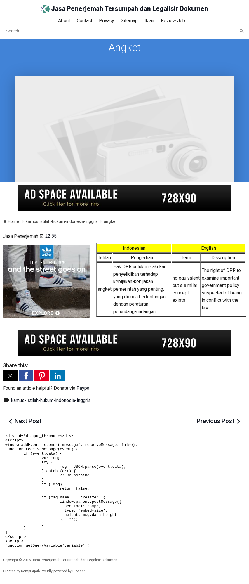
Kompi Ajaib (30, 571)
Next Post (28, 420)
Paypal (83, 388)
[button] (10, 375)
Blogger (78, 571)
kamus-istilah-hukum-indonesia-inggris (51, 400)
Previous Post (215, 420)
